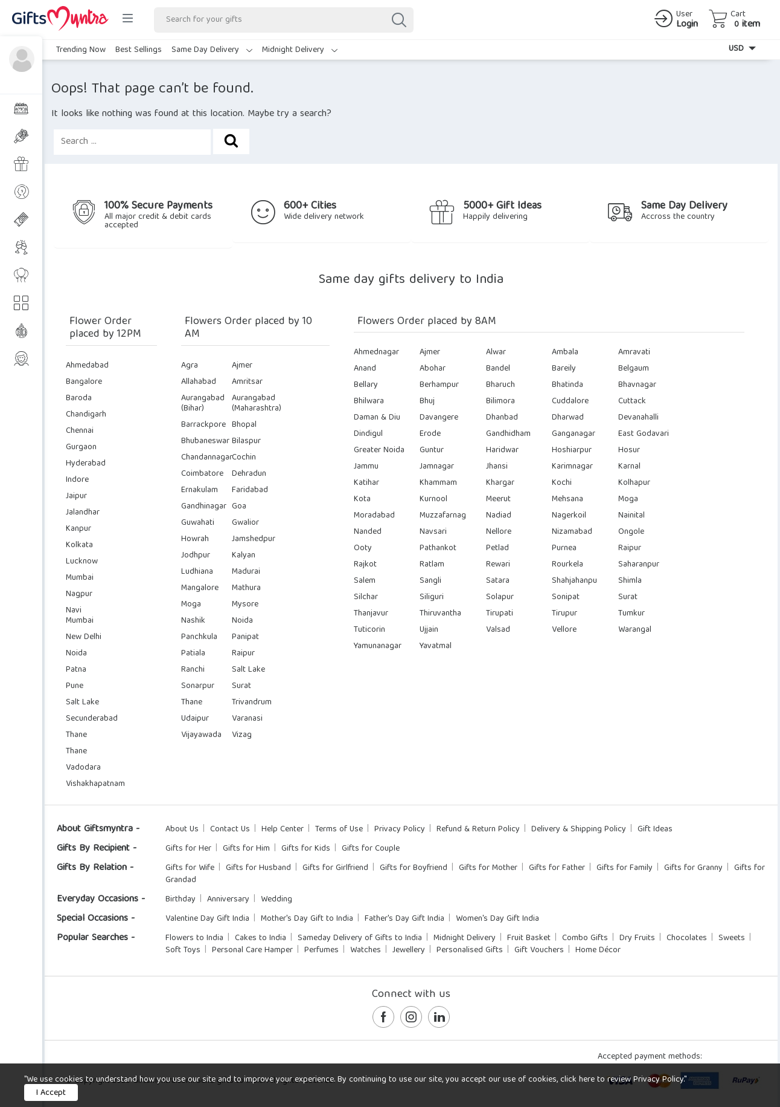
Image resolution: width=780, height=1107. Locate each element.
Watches (365, 950)
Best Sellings (138, 50)
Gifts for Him (246, 849)
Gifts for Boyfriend (413, 868)
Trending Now (81, 50)
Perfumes (321, 950)
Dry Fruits (637, 938)
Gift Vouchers (539, 950)
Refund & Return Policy (478, 829)
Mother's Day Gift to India (307, 919)
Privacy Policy (399, 829)
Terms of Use (339, 829)
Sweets (731, 938)
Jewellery (408, 950)
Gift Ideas (655, 829)
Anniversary (228, 899)
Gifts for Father (557, 868)
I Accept (51, 1093)
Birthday (180, 899)
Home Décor (598, 950)
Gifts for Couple (371, 849)
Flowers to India (194, 938)
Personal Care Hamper (252, 950)
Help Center (282, 829)
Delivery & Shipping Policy (578, 829)
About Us (182, 829)
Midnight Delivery (299, 50)
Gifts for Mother (488, 868)
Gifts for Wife (189, 868)
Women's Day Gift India (497, 919)
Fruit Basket (529, 938)
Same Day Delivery (211, 50)
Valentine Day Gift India (207, 919)
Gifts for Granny (693, 868)
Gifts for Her (188, 849)
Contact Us (230, 829)
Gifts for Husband (258, 868)
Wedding (276, 899)
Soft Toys (182, 950)
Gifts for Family (624, 868)
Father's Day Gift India (404, 919)
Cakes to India (260, 938)
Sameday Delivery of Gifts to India (360, 938)
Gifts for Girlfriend (335, 868)
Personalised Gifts (469, 950)
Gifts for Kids (305, 849)
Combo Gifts (585, 938)
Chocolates (687, 938)
